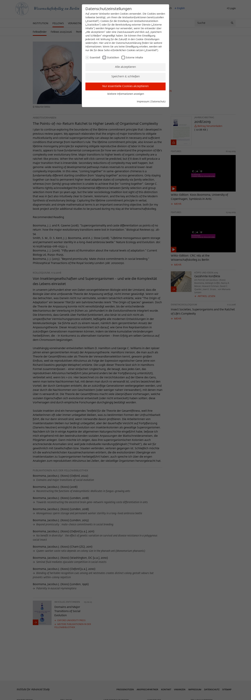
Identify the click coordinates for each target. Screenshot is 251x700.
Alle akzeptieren (125, 67)
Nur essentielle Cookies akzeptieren (125, 86)
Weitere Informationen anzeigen (125, 94)
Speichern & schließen (125, 76)
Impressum (143, 101)
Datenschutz (158, 101)
